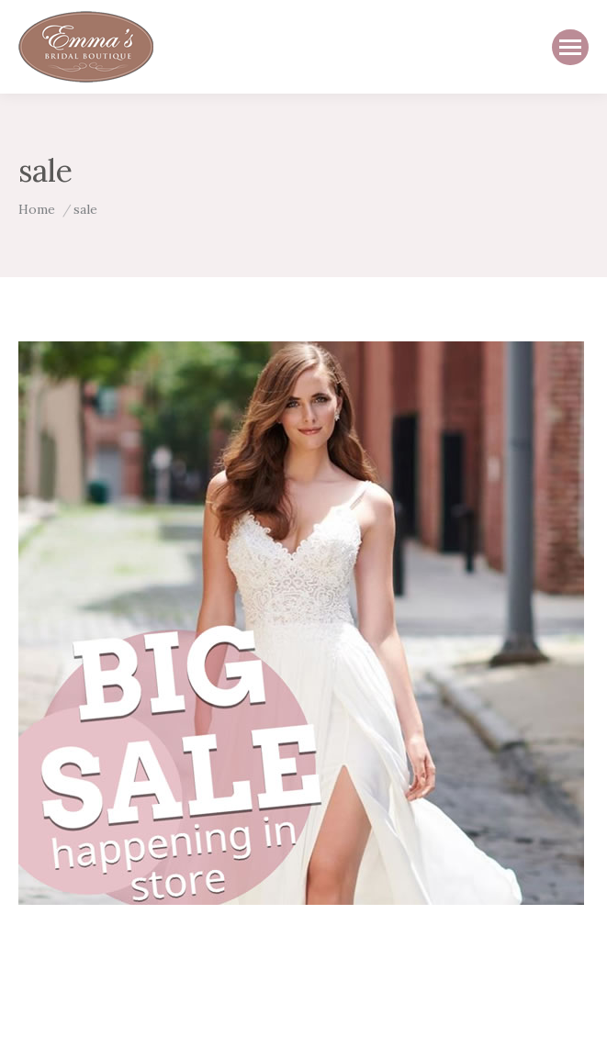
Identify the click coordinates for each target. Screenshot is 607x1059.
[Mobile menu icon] (570, 47)
